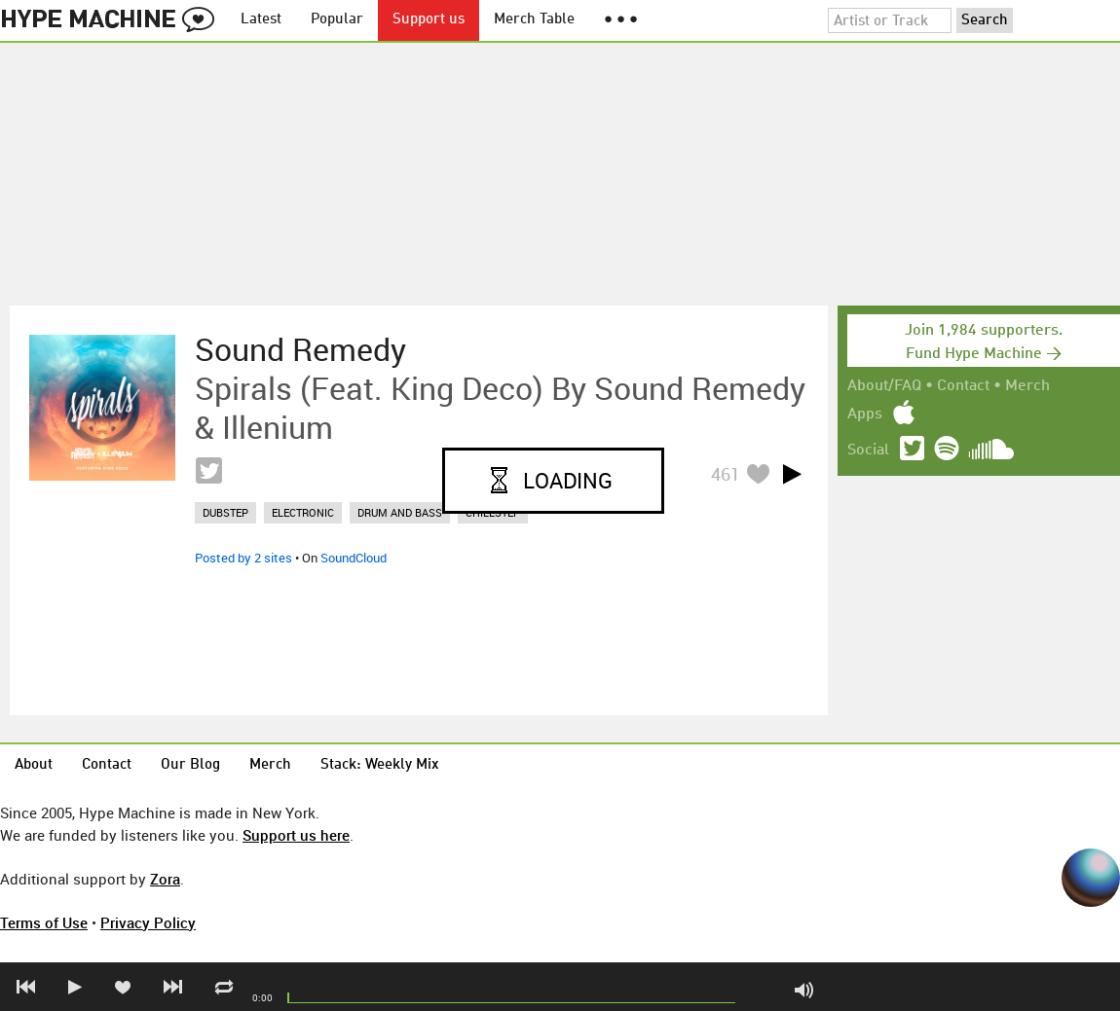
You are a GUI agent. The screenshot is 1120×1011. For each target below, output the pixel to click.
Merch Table (534, 20)
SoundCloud (353, 557)
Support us (428, 20)
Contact (963, 386)
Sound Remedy (300, 349)
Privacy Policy (148, 922)
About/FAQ (884, 386)
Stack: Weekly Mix (379, 765)
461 (725, 474)
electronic (303, 512)
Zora (165, 878)
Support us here (296, 835)
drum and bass (399, 512)
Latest (261, 20)
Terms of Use (44, 922)
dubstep (225, 512)
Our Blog (190, 765)
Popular (337, 20)
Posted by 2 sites (243, 557)
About (34, 765)
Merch (1027, 386)
